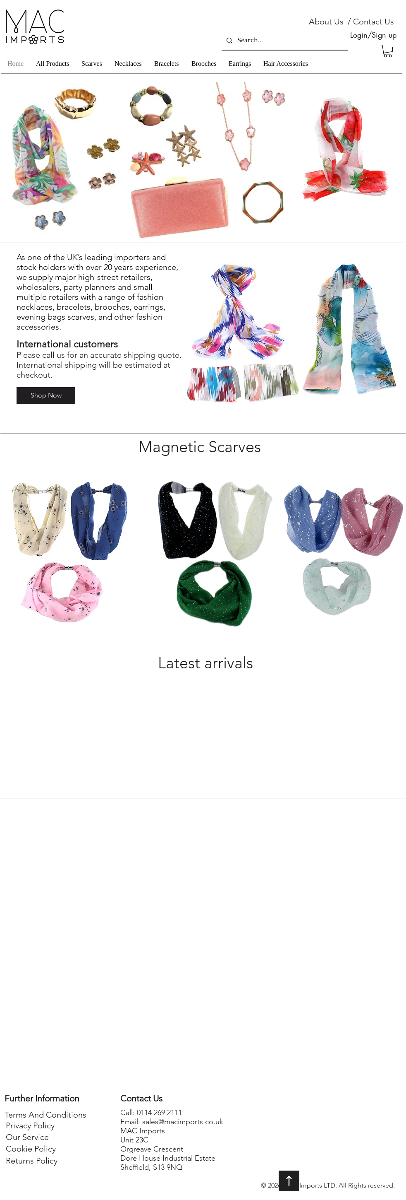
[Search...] (283, 40)
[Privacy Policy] (30, 1125)
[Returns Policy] (31, 1160)
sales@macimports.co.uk (182, 1121)
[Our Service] (27, 1137)
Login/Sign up (373, 35)
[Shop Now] (46, 395)
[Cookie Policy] (31, 1148)
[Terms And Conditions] (45, 1114)
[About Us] (326, 21)
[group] (203, 729)
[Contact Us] (373, 21)
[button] (387, 51)
